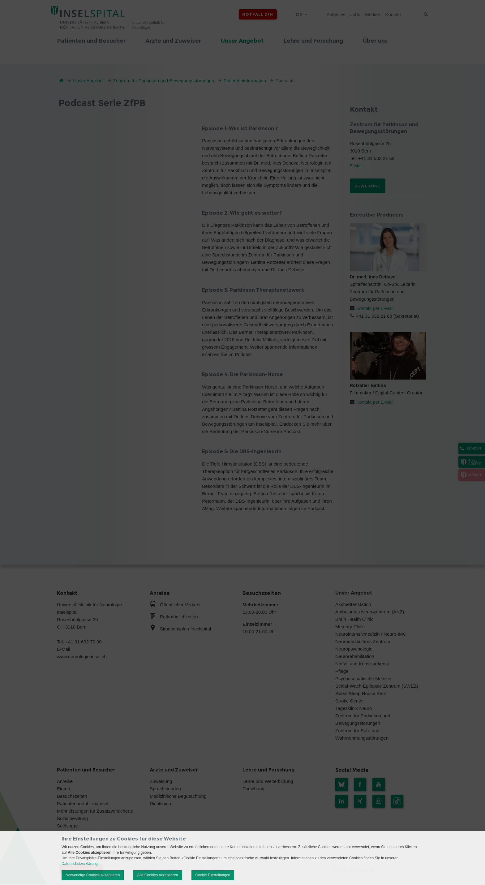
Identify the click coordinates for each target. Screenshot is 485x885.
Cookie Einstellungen (212, 875)
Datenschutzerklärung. (80, 863)
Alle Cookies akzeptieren (157, 875)
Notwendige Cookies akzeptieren (93, 875)
